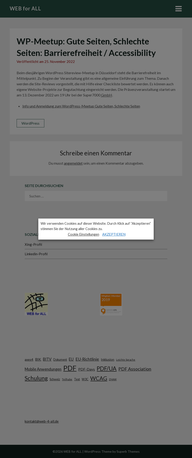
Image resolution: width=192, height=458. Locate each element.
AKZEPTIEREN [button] (114, 234)
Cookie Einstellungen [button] (83, 234)
